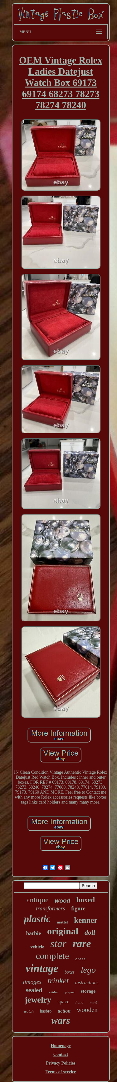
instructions (87, 982)
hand (79, 1002)
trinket (58, 980)
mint (93, 1002)
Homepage (61, 1045)
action (64, 1010)
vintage (42, 968)
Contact (60, 1054)
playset (70, 992)
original (62, 931)
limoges (32, 982)
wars (60, 1020)
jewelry (38, 999)
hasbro (45, 1011)
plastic (37, 918)
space (63, 1001)
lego (88, 970)
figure (78, 908)
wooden (87, 1009)
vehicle (37, 946)
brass (80, 959)
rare (82, 943)
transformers (50, 908)
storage (88, 991)
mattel (62, 922)
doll (90, 932)
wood (63, 900)
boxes (70, 972)
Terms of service (61, 1072)
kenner (85, 920)
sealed (34, 990)
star (58, 943)
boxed (85, 900)
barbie (33, 933)
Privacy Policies (60, 1063)
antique (38, 900)
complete (52, 956)
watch (29, 1011)
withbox (53, 992)
